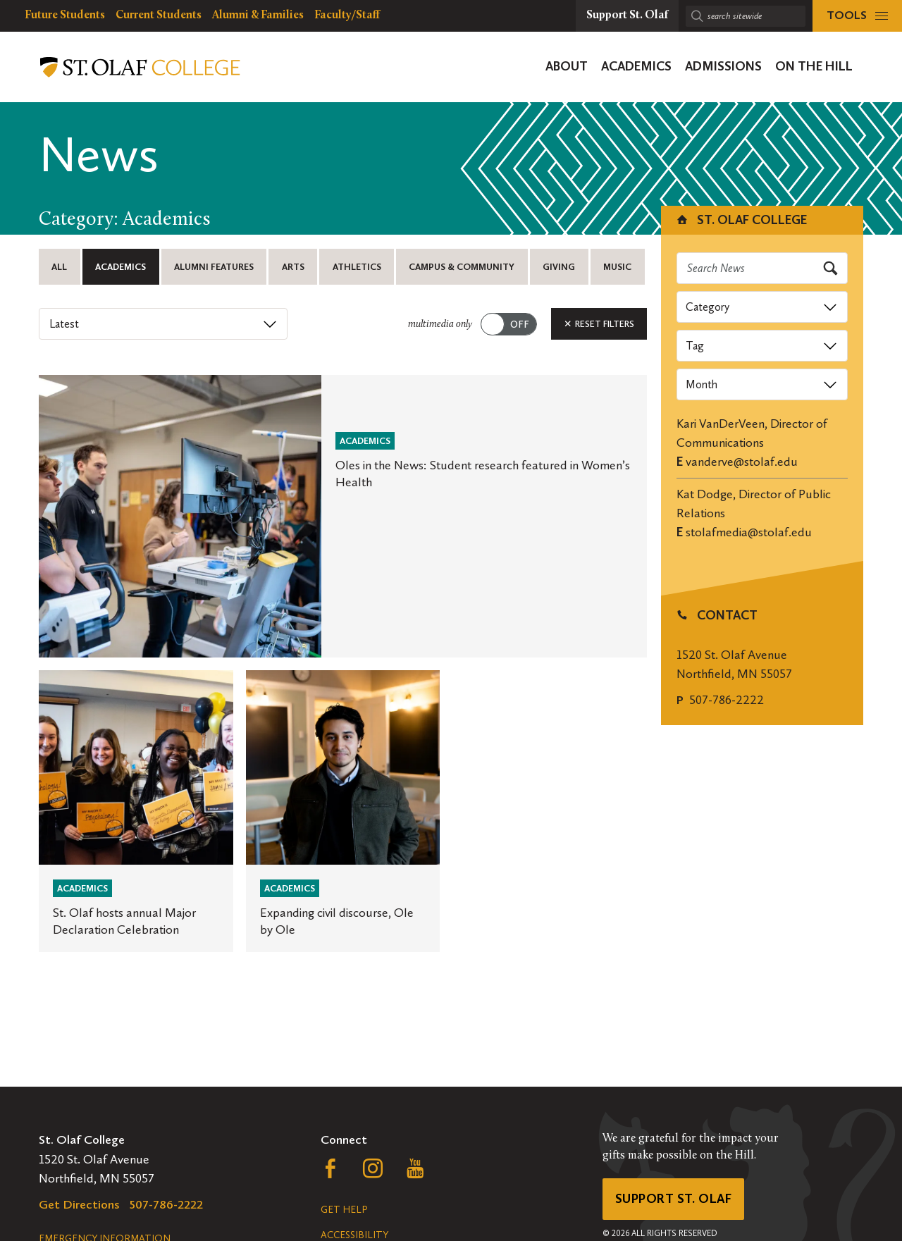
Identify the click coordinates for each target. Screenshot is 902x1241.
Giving (559, 266)
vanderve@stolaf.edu (742, 461)
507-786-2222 (726, 700)
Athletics (357, 266)
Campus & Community (461, 266)
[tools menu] (857, 16)
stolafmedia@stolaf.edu (749, 532)
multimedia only (440, 324)
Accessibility (354, 1235)
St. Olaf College (741, 220)
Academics (120, 266)
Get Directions (79, 1204)
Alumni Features (214, 266)
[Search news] (762, 268)
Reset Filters (599, 324)
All (59, 266)
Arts (293, 266)
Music (617, 266)
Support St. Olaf (673, 1198)
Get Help (344, 1210)
